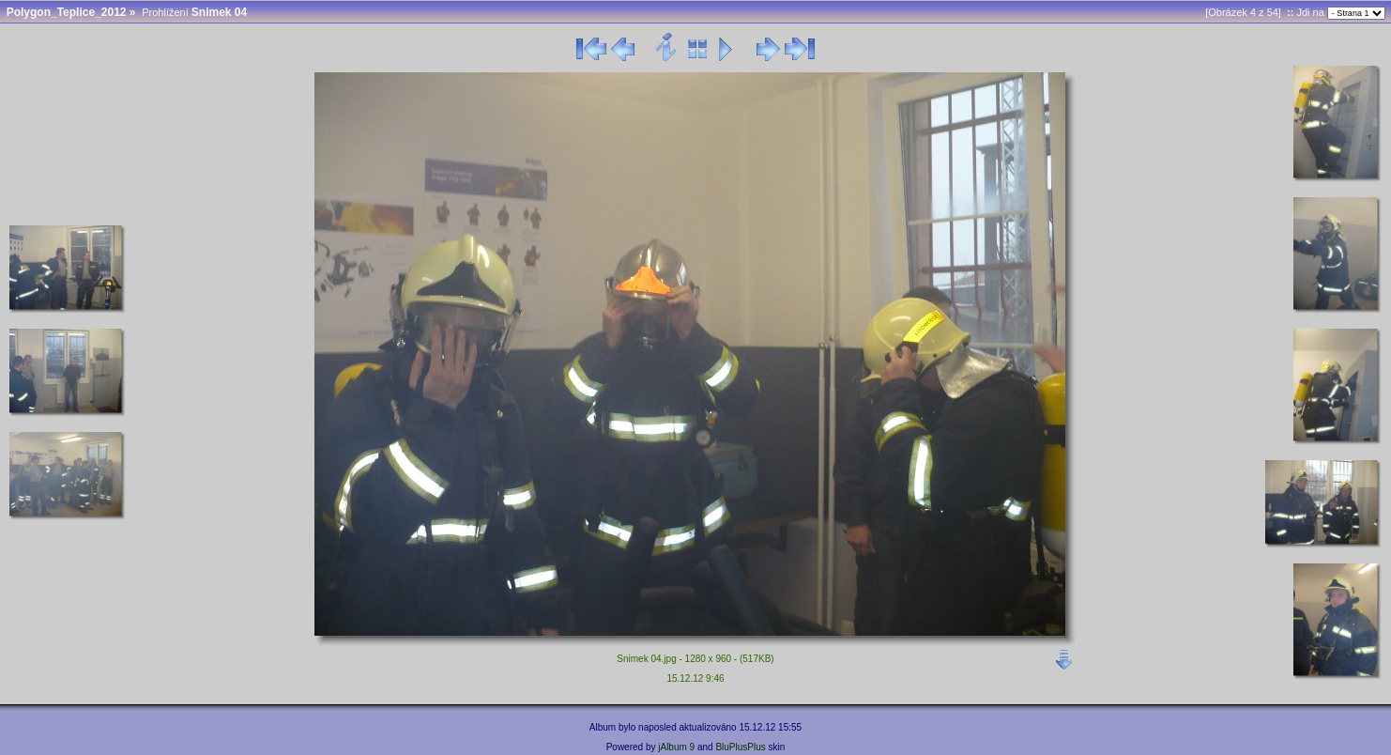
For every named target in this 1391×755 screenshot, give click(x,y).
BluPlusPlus (740, 747)
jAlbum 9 (676, 747)
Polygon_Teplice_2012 (67, 12)
